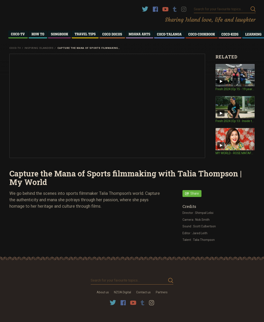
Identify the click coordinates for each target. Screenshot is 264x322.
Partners (162, 292)
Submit (253, 9)
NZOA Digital (122, 292)
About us (103, 292)
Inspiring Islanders (39, 48)
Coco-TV (15, 48)
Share (194, 193)
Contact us (143, 292)
